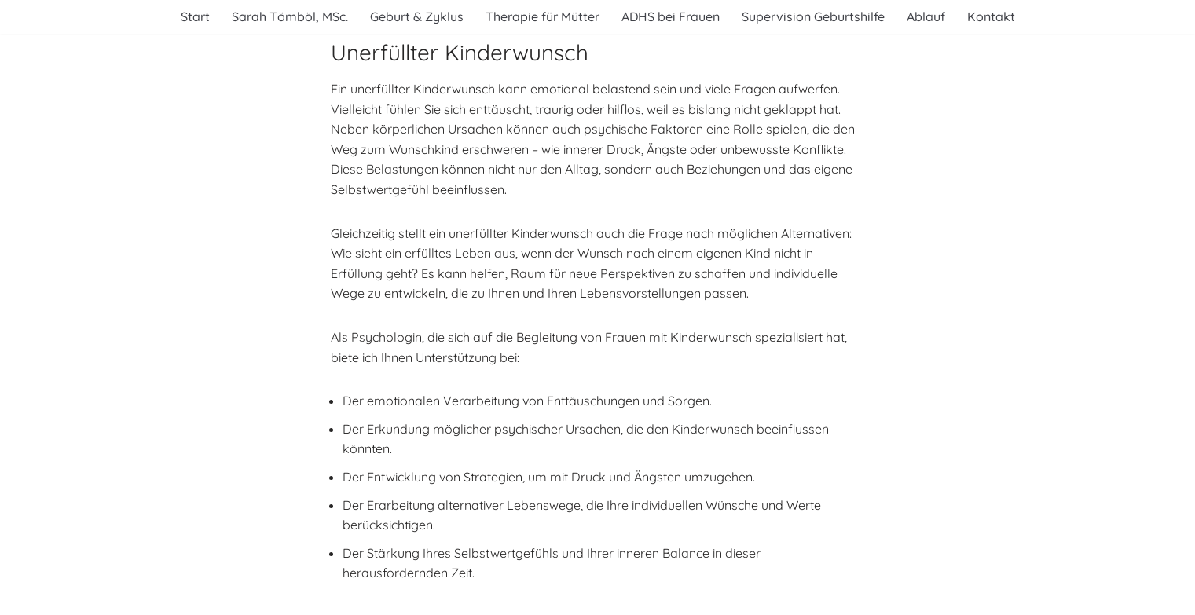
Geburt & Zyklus (417, 16)
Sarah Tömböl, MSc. (290, 16)
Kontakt (991, 16)
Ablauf (926, 16)
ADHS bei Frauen (670, 16)
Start (195, 16)
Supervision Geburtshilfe (813, 16)
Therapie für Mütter (542, 16)
